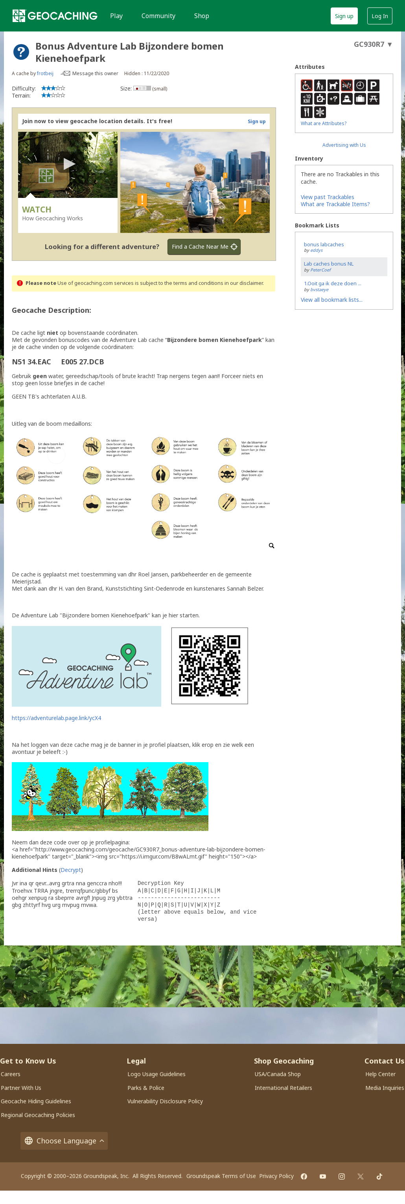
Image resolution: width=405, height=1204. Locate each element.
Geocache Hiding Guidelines (36, 1101)
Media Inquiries (384, 1087)
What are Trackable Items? (335, 204)
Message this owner (95, 73)
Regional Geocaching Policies (38, 1115)
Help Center (380, 1074)
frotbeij (45, 73)
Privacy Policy (276, 1176)
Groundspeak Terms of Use (221, 1176)
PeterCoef (320, 270)
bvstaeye (319, 289)
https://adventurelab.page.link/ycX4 (56, 718)
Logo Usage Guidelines (156, 1074)
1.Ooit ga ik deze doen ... (332, 283)
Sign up (344, 16)
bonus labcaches (324, 244)
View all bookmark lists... (332, 299)
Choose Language (64, 1141)
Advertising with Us (344, 145)
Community (158, 15)
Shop (201, 15)
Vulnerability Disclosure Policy (165, 1101)
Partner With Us (21, 1087)
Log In (380, 16)
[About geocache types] (21, 51)
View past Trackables (327, 197)
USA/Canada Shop (278, 1074)
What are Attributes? (323, 123)
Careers (10, 1074)
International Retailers (283, 1087)
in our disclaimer (244, 283)
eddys (316, 250)
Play (116, 15)
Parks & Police (145, 1087)
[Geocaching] (55, 16)
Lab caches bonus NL (328, 263)
